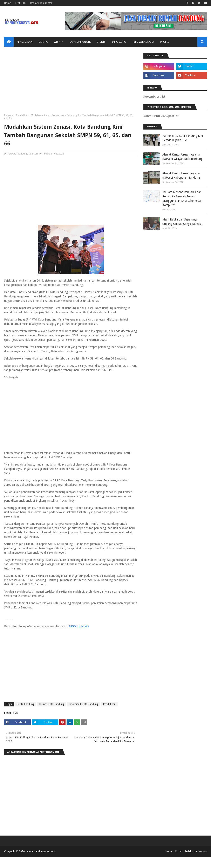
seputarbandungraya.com (24, 153)
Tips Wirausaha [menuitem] (143, 41)
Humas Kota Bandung (51, 704)
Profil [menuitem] (164, 41)
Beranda (9, 115)
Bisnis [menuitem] (101, 41)
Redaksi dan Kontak (41, 3)
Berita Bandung (25, 704)
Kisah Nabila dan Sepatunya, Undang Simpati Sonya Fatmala (182, 221)
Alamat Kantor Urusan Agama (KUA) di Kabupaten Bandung (181, 175)
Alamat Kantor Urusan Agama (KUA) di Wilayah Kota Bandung (182, 156)
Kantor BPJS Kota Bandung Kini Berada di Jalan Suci (182, 138)
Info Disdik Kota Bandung (83, 704)
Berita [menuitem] (43, 41)
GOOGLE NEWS (79, 626)
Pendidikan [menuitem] (25, 41)
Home (7, 3)
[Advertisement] (70, 82)
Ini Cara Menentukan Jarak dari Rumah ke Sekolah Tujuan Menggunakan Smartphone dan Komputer (182, 198)
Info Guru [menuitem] (119, 41)
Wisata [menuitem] (58, 41)
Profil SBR (20, 3)
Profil (178, 851)
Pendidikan (22, 115)
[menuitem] (9, 42)
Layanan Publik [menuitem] (80, 41)
